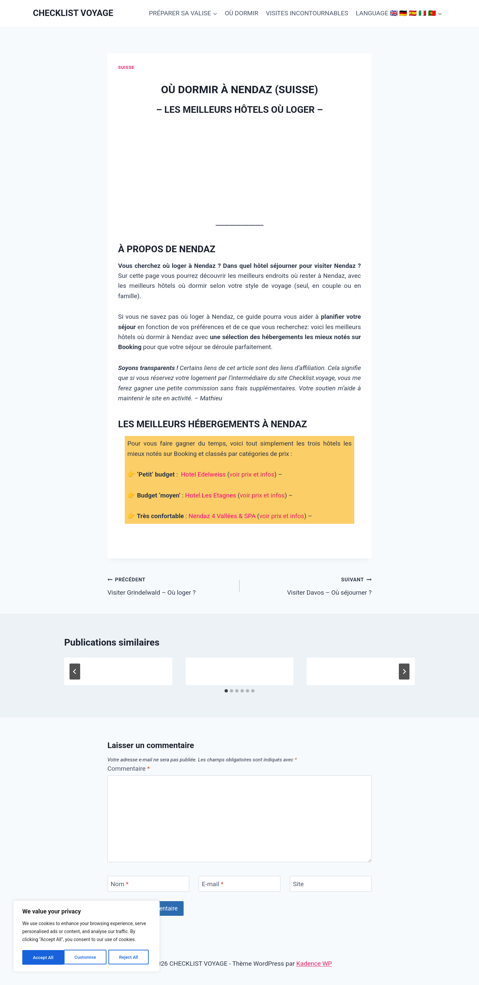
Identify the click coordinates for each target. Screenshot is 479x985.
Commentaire (128, 768)
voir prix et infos (252, 474)
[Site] (331, 884)
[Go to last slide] (75, 672)
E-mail (213, 884)
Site (298, 884)
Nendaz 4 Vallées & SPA (222, 516)
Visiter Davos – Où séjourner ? (309, 585)
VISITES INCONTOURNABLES (307, 13)
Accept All (130, 957)
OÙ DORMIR (241, 13)
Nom (120, 884)
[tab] (226, 690)
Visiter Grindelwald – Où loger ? (170, 585)
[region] (86, 937)
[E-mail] (239, 884)
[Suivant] (404, 672)
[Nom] (148, 884)
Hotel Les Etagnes (210, 495)
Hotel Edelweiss (203, 474)
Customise (43, 957)
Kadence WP (314, 963)
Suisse (126, 67)
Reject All (87, 957)
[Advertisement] (239, 168)
